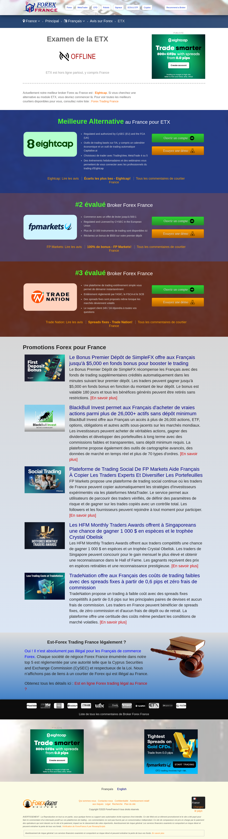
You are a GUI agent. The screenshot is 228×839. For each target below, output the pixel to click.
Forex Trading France (104, 101)
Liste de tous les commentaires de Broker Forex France (114, 714)
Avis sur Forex (101, 21)
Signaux (118, 7)
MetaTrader (82, 7)
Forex (69, 7)
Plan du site (130, 804)
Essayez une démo (190, 148)
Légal (107, 804)
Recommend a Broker (175, 7)
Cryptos (147, 7)
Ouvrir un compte (190, 140)
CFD (95, 7)
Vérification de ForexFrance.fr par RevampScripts (83, 826)
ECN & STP (133, 7)
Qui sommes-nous (87, 801)
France (31, 21)
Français (74, 21)
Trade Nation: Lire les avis (64, 336)
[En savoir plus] (103, 398)
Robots (106, 7)
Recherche (117, 804)
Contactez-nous (105, 801)
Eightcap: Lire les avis (63, 192)
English (121, 789)
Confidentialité (121, 801)
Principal (52, 21)
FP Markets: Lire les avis (64, 261)
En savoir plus (158, 833)
